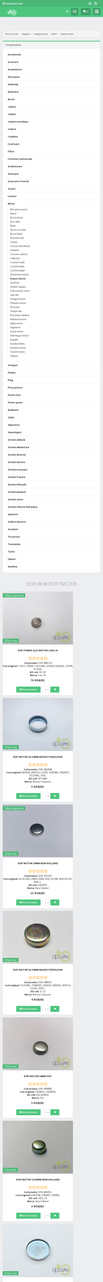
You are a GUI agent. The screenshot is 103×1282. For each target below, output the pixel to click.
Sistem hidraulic (17, 484)
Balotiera (13, 91)
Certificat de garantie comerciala (17, 1209)
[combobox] (34, 671)
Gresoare (13, 173)
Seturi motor (17, 331)
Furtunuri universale (20, 159)
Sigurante (14, 424)
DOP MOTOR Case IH (77, 1070)
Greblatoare (15, 166)
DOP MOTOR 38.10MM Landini (77, 982)
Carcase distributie (20, 246)
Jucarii (11, 188)
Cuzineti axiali (17, 262)
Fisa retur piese (9, 1214)
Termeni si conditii (62, 1196)
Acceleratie (14, 54)
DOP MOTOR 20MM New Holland (26, 720)
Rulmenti (13, 410)
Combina (13, 136)
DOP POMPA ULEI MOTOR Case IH (26, 632)
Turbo (11, 551)
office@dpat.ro (62, 1174)
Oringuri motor (18, 299)
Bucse (11, 99)
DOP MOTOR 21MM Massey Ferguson (26, 1072)
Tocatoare (14, 536)
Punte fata (14, 395)
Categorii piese (42, 33)
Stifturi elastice (17, 521)
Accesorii (13, 62)
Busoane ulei (17, 237)
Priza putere (15, 387)
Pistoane (15, 307)
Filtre (11, 151)
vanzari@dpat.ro (63, 1170)
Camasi (14, 242)
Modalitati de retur (11, 1205)
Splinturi (13, 514)
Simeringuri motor (19, 335)
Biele (13, 225)
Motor (56, 33)
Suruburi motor (18, 347)
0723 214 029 (60, 1153)
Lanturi (12, 196)
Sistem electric (16, 462)
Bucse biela (16, 233)
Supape (14, 339)
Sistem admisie (16, 439)
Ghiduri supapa (18, 286)
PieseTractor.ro (60, 1277)
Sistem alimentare (18, 447)
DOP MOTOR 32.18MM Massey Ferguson (77, 633)
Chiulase (14, 250)
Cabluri (12, 114)
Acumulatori (15, 69)
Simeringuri (14, 432)
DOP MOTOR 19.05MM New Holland (77, 808)
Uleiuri (12, 559)
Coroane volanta (18, 254)
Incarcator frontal (18, 181)
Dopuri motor (69, 33)
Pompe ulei (16, 311)
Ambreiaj (13, 84)
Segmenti (15, 327)
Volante (14, 355)
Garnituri (14, 282)
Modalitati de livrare (12, 1196)
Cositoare (13, 144)
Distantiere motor (19, 274)
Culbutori (15, 258)
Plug (10, 380)
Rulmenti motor (18, 319)
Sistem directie (17, 454)
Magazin (26, 33)
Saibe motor (16, 323)
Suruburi (13, 529)
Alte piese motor (19, 209)
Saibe (11, 417)
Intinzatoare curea (20, 290)
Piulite (12, 372)
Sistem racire (15, 499)
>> (95, 1124)
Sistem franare (16, 477)
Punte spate (15, 402)
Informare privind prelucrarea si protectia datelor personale (76, 1203)
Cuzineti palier (17, 270)
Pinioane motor (18, 303)
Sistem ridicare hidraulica (22, 506)
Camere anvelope (18, 121)
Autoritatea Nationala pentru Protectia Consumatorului (71, 1211)
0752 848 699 (60, 1158)
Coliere (12, 129)
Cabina (12, 106)
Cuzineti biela (17, 266)
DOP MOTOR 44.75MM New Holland (26, 982)
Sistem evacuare (17, 469)
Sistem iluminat (17, 492)
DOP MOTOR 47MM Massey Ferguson (26, 895)
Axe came (15, 221)
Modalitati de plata (11, 1201)
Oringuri (13, 365)
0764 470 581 (60, 1162)
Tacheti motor (17, 351)
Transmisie (14, 544)
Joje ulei (14, 294)
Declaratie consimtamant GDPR (68, 1217)
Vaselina (12, 566)
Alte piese (14, 76)
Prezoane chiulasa (19, 315)
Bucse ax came (18, 229)
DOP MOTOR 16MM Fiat (26, 808)
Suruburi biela (17, 343)
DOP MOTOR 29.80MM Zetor (77, 894)
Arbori (13, 213)
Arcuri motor (16, 217)
